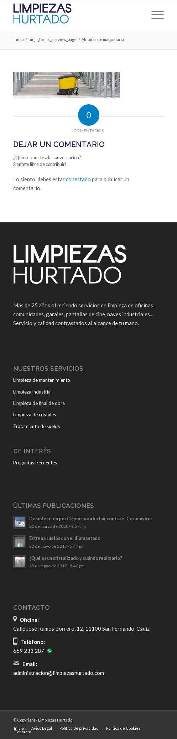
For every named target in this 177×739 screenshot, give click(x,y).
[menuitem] (154, 14)
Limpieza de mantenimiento (41, 380)
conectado (78, 179)
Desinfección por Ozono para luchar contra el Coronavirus (90, 518)
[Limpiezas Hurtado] (73, 14)
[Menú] (154, 14)
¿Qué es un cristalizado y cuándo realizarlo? (75, 558)
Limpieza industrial (32, 392)
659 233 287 (28, 650)
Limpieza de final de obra (39, 403)
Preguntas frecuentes (35, 462)
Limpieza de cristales (34, 414)
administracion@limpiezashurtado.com (58, 673)
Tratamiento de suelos (36, 426)
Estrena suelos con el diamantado (64, 538)
